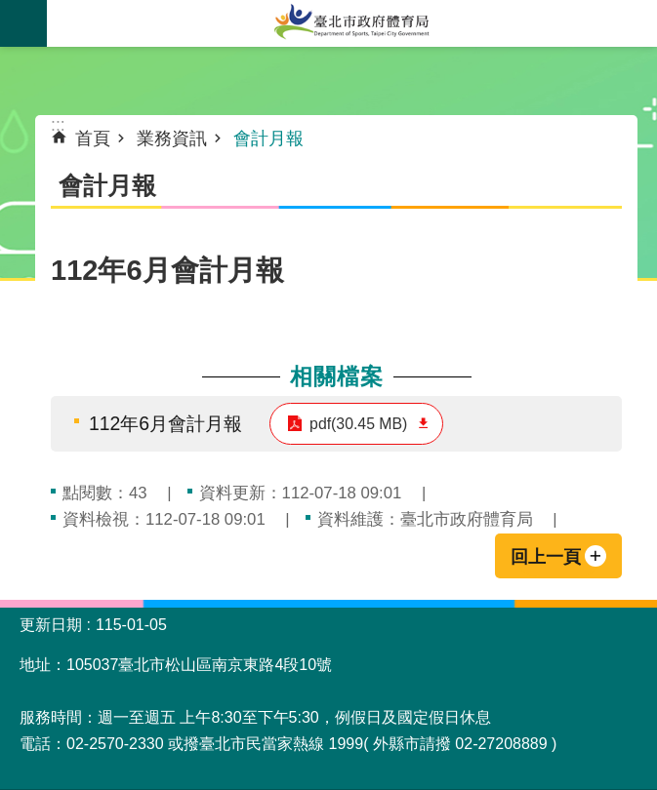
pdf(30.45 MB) (358, 423)
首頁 (92, 138)
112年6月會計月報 (165, 423)
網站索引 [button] (23, 23)
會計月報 (268, 138)
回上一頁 (546, 557)
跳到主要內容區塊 (10, 10)
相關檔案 (337, 376)
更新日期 (51, 624)
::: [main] (58, 125)
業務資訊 (172, 138)
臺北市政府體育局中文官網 (352, 23)
